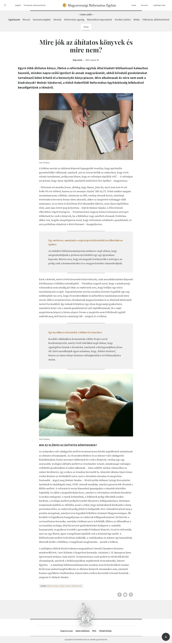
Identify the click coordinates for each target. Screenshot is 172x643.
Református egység (74, 19)
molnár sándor (65, 586)
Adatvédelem (83, 630)
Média (136, 19)
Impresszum (66, 630)
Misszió (26, 19)
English (18, 5)
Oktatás (57, 19)
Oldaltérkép (105, 630)
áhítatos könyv (52, 586)
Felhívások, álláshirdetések (155, 19)
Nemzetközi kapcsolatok (99, 19)
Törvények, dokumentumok (35, 5)
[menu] (5, 5)
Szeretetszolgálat (42, 19)
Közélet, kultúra (123, 19)
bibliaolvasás (76, 586)
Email (132, 5)
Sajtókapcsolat (158, 5)
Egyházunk (14, 19)
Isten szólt (86, 14)
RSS (94, 630)
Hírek (86, 27)
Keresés (143, 5)
